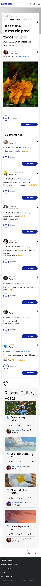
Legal (3, 572)
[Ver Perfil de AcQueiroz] (12, 277)
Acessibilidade (7, 560)
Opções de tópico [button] (34, 21)
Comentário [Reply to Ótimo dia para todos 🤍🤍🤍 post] (29, 125)
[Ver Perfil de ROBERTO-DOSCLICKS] (16, 172)
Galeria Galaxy (25, 57)
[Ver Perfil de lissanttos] (12, 240)
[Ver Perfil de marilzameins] (13, 51)
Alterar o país (7, 576)
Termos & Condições (9, 564)
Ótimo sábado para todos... (20, 419)
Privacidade (6, 568)
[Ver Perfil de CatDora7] (12, 345)
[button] (34, 51)
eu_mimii (15, 503)
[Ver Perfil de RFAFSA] (11, 311)
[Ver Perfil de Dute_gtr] (12, 141)
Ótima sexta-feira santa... (19, 491)
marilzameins (16, 430)
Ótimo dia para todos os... (21, 455)
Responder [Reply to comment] (29, 164)
